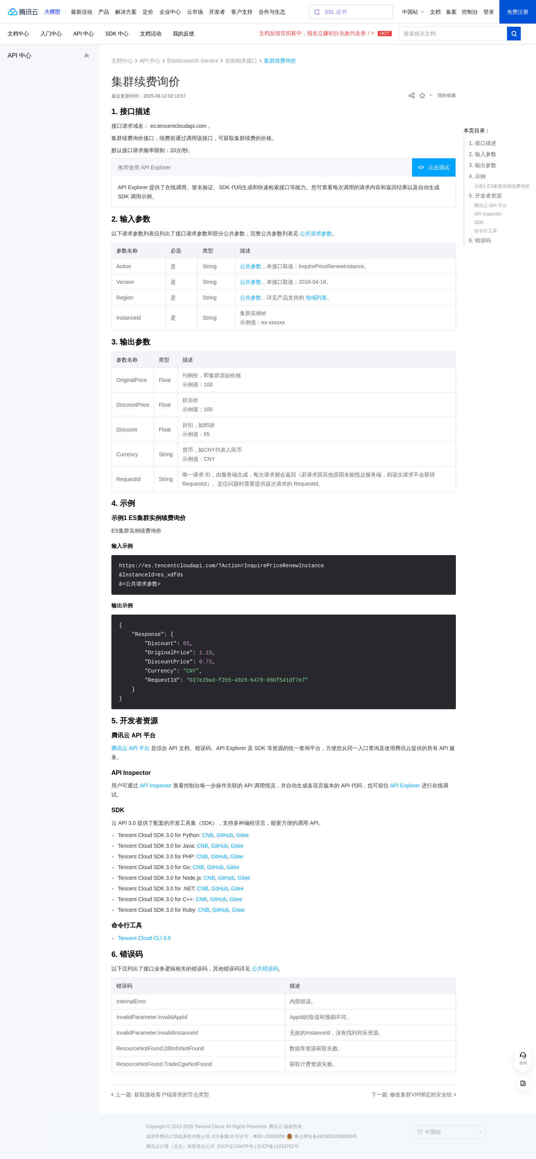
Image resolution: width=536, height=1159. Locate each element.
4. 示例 (477, 176)
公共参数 (250, 266)
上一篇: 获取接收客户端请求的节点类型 (162, 1094)
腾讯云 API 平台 (490, 205)
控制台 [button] (470, 12)
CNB (208, 835)
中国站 (410, 12)
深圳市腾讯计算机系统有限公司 (178, 1136)
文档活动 (150, 34)
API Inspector (488, 214)
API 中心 (19, 55)
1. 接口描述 (482, 143)
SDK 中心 (117, 34)
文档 (435, 12)
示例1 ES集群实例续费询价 (502, 186)
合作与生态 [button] (272, 12)
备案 (451, 12)
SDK (479, 222)
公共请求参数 (316, 233)
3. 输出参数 (482, 165)
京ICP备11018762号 (277, 1146)
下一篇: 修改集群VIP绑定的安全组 (411, 1094)
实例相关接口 (241, 61)
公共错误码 (265, 969)
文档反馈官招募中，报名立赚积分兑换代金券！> (325, 33)
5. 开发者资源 (485, 196)
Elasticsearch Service (192, 61)
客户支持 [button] (242, 12)
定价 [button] (148, 12)
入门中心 (51, 34)
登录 (488, 12)
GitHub (224, 835)
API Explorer (405, 785)
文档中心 (18, 34)
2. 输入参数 (482, 154)
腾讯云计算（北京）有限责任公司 (180, 1146)
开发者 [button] (217, 12)
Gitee (242, 835)
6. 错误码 (480, 240)
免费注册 (517, 12)
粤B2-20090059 (269, 1136)
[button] (52, 12)
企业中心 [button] (170, 12)
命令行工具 (485, 230)
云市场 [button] (195, 12)
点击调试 (433, 167)
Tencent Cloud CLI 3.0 (144, 938)
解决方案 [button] (126, 12)
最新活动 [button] (81, 12)
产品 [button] (103, 12)
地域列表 (316, 298)
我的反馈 (183, 34)
